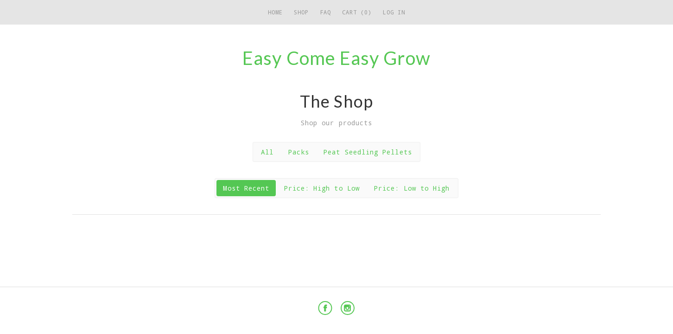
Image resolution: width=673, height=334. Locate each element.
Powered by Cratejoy (558, 308)
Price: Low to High (412, 188)
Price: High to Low (322, 188)
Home (275, 12)
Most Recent (246, 188)
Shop (301, 12)
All (267, 152)
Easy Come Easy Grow (336, 58)
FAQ (325, 12)
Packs (298, 152)
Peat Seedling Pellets (368, 152)
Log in (394, 12)
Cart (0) (357, 12)
